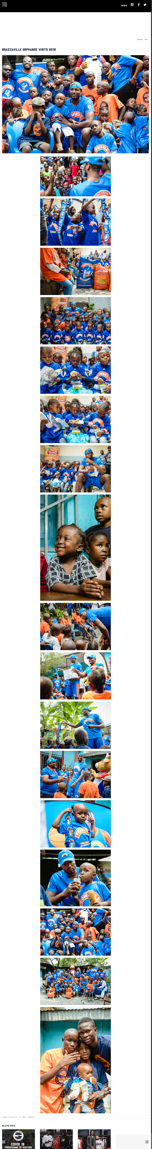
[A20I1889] (75, 104)
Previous (140, 39)
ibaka (5, 1117)
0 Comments (31, 1117)
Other (24, 1117)
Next (146, 39)
